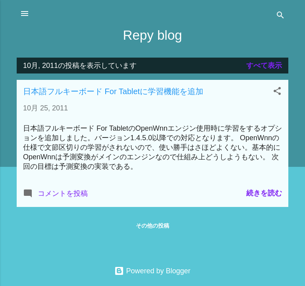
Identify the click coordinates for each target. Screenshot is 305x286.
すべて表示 (264, 66)
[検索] (280, 16)
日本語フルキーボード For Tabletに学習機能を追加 (113, 91)
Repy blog (152, 35)
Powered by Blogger (152, 271)
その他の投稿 (152, 225)
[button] (277, 92)
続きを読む (264, 193)
